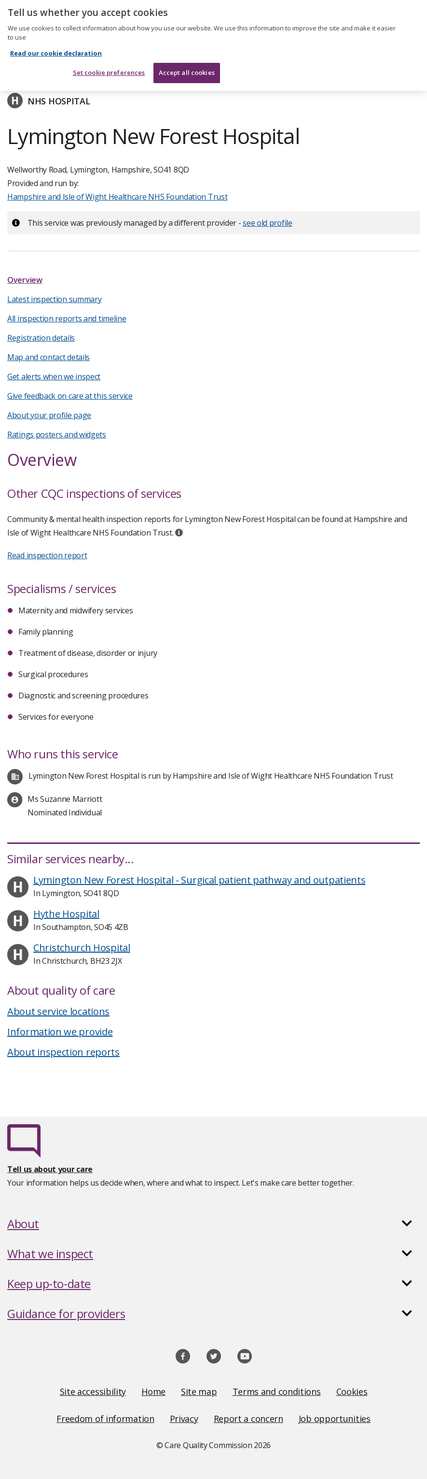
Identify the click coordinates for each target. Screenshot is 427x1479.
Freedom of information (105, 1418)
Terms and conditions (277, 1391)
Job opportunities (335, 1418)
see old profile (267, 223)
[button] (213, 1224)
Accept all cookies (187, 68)
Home (153, 1391)
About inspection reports (63, 1051)
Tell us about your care (50, 1169)
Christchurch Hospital (81, 947)
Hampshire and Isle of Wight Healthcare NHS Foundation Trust (117, 196)
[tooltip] (179, 532)
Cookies (352, 1391)
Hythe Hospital (66, 913)
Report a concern (248, 1418)
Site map (199, 1391)
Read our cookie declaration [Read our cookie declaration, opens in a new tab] (56, 48)
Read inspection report (47, 555)
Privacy (184, 1418)
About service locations (58, 1011)
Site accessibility (93, 1391)
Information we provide (59, 1031)
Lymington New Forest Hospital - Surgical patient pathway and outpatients (199, 879)
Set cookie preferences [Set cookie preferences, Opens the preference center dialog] (109, 68)
